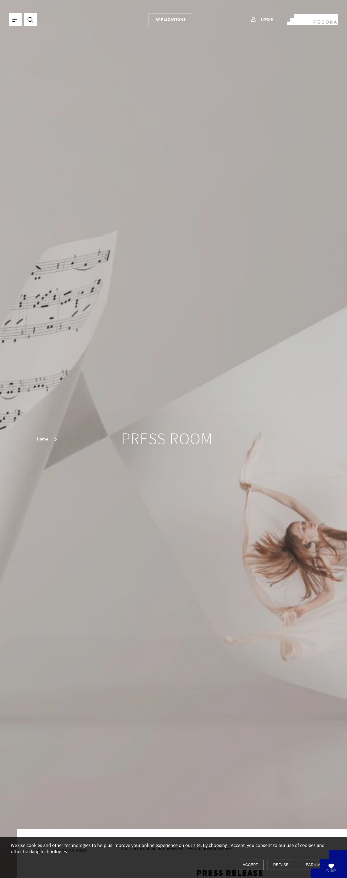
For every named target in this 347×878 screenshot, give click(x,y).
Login (262, 19)
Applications (171, 20)
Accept (250, 865)
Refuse (281, 865)
